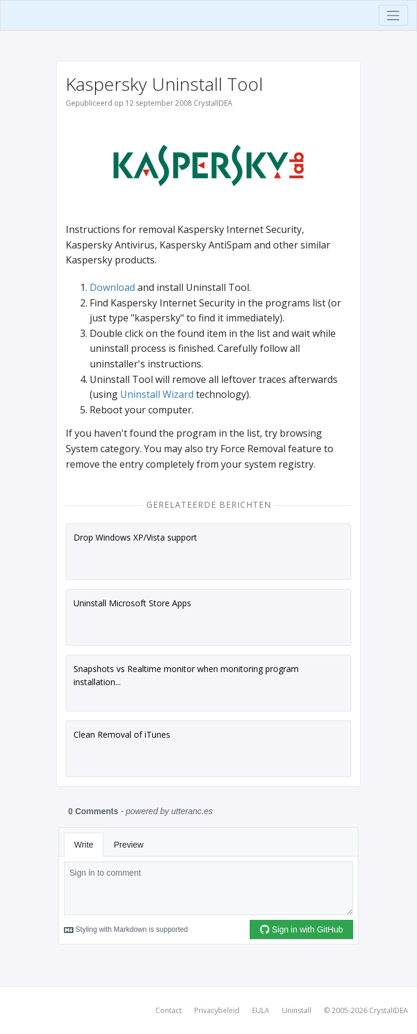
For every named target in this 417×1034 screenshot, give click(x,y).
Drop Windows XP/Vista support (135, 537)
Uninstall (296, 1010)
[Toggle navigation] (393, 15)
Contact (168, 1010)
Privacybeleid (217, 1010)
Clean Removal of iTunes (121, 734)
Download (112, 287)
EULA (260, 1010)
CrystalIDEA (388, 1010)
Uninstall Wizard (157, 394)
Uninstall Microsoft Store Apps (132, 603)
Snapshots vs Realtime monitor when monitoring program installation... (186, 675)
